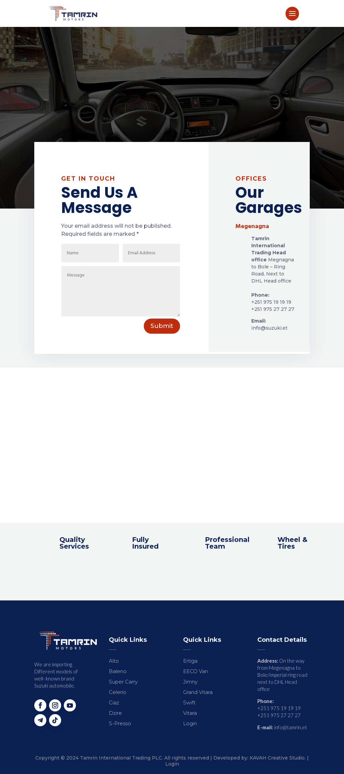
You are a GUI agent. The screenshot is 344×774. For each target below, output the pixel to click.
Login (172, 764)
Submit (161, 326)
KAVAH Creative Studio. (278, 758)
